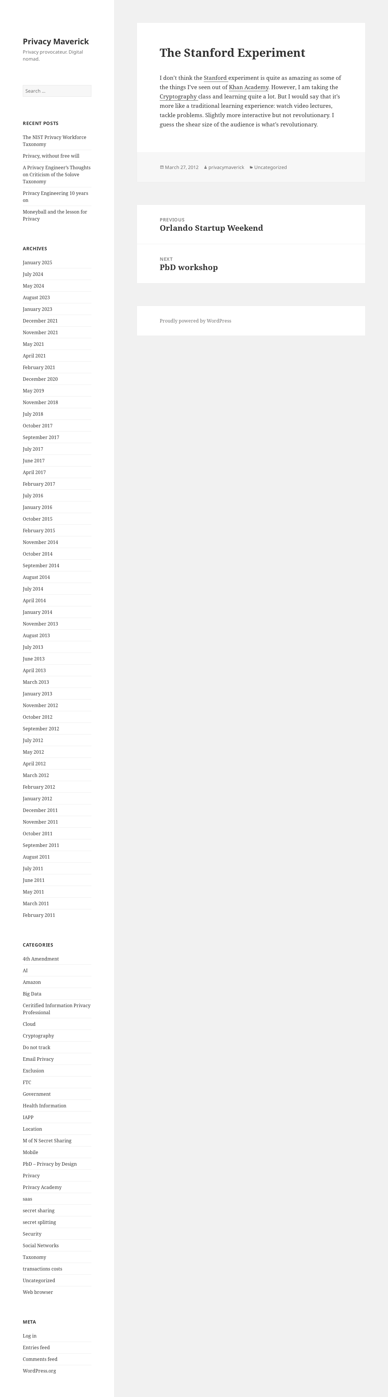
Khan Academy (248, 87)
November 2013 (40, 624)
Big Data (32, 994)
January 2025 (37, 262)
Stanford (216, 78)
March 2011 (36, 903)
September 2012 (41, 728)
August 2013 (36, 635)
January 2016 (37, 507)
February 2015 (39, 530)
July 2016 (33, 495)
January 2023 (37, 309)
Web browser (38, 1292)
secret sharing (39, 1210)
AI (25, 970)
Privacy (31, 1175)
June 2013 (34, 659)
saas (27, 1199)
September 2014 (41, 565)
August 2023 (36, 297)
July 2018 (33, 414)
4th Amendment (41, 959)
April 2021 (34, 356)
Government (37, 1094)
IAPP (28, 1117)
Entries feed (36, 1347)
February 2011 (39, 915)
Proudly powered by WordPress (195, 321)
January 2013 (37, 693)
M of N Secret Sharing (47, 1140)
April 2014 (34, 600)
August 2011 (36, 857)
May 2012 (33, 752)
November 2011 (40, 822)
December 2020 (40, 379)
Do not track (36, 1047)
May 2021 (33, 344)
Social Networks (41, 1245)
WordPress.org (39, 1371)
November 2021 (40, 332)
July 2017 (33, 449)
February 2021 (39, 367)
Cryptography (38, 1036)
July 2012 (33, 740)
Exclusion (33, 1070)
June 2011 (34, 880)
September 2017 (41, 437)
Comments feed (40, 1359)
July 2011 (33, 868)
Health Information (44, 1105)
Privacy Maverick (56, 41)
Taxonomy (34, 1257)
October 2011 (38, 833)
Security (32, 1234)
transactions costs (42, 1269)
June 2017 (34, 460)
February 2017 (39, 484)
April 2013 (34, 670)
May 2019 (33, 390)
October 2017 (38, 425)
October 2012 (38, 717)
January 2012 (37, 798)
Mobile (30, 1152)
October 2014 (38, 554)
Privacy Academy (42, 1187)
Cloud (29, 1024)
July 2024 (33, 274)
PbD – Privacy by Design (50, 1164)
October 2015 (38, 519)
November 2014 (40, 542)
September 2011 (41, 845)
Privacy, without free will (51, 156)
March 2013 (36, 682)
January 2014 (37, 612)
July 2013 (33, 647)
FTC (27, 1082)
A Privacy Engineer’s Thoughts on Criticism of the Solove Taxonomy (57, 174)
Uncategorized (39, 1280)
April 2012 (34, 763)
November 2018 (40, 402)
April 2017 (34, 472)
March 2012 (36, 775)
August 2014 (36, 577)
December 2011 (40, 810)
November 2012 (40, 705)
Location (32, 1129)
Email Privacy (38, 1059)
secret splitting (39, 1222)
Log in (29, 1336)
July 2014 (33, 589)
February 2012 (39, 787)
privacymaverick (226, 167)
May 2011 (33, 892)
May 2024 (33, 286)
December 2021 (40, 321)
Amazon (32, 982)
